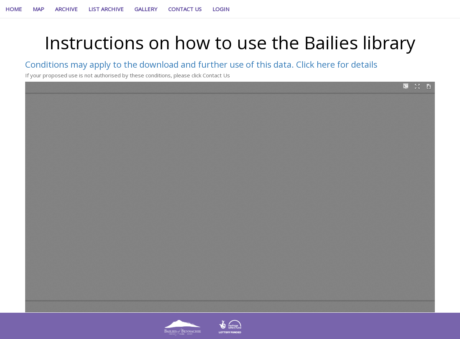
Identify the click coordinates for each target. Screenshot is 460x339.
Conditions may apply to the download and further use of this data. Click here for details (201, 64)
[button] (221, 9)
